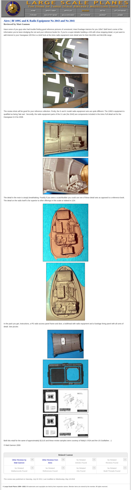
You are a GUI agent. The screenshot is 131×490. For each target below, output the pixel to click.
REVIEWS (85, 11)
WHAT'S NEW (51, 11)
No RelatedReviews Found (112, 461)
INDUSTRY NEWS (50, 15)
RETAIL (103, 11)
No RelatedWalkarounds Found (19, 469)
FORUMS (33, 15)
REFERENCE (85, 15)
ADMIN (120, 15)
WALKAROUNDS (68, 15)
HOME (33, 11)
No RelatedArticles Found (81, 461)
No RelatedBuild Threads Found (112, 469)
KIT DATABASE (120, 11)
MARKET (103, 15)
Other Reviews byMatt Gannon (19, 461)
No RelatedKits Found (81, 469)
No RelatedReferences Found (50, 469)
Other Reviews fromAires (50, 461)
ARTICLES (68, 11)
